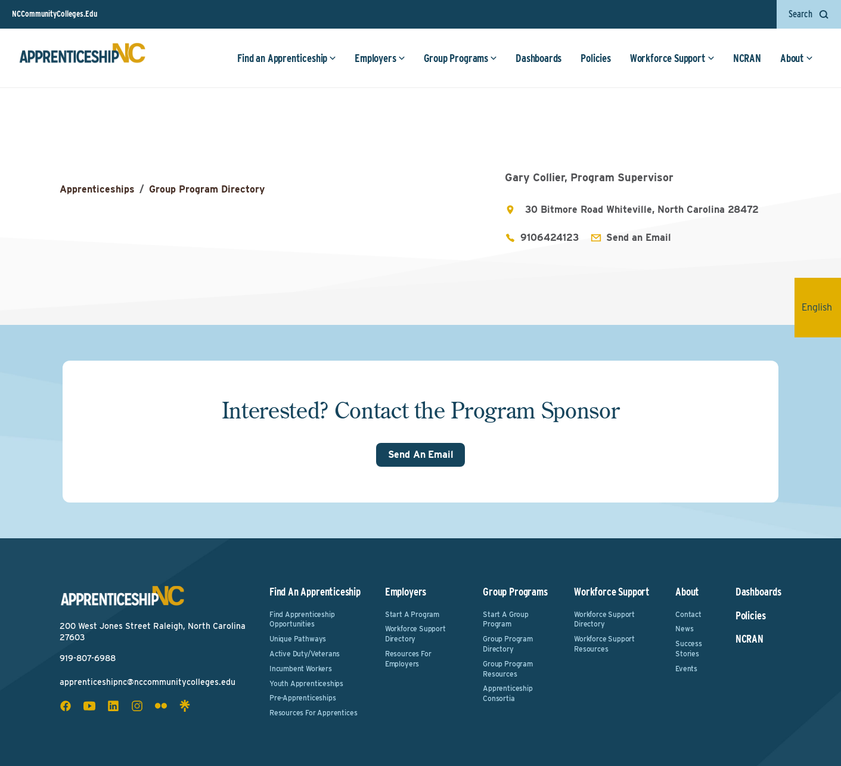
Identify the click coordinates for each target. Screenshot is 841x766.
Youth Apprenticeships (306, 683)
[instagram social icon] (137, 706)
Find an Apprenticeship (286, 58)
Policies (596, 58)
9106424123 (549, 237)
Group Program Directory (207, 189)
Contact (688, 614)
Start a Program (412, 614)
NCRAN (747, 58)
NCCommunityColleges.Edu (54, 13)
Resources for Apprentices (313, 712)
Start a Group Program (506, 619)
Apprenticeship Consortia (507, 693)
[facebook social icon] (66, 706)
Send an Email (638, 237)
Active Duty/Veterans (304, 653)
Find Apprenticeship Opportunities (302, 619)
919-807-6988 (88, 658)
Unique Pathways (297, 638)
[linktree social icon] (185, 706)
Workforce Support (672, 58)
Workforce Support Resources (604, 643)
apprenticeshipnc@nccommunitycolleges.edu (147, 682)
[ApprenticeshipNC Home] (82, 58)
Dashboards (538, 58)
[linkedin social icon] (113, 706)
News (684, 628)
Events (686, 668)
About (796, 58)
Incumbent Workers (300, 668)
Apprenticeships (97, 189)
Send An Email (421, 454)
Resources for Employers (408, 658)
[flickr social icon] (161, 706)
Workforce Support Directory (415, 633)
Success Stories (688, 648)
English (821, 307)
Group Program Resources (508, 668)
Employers (380, 58)
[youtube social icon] (89, 706)
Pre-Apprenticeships (302, 697)
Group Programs (460, 58)
